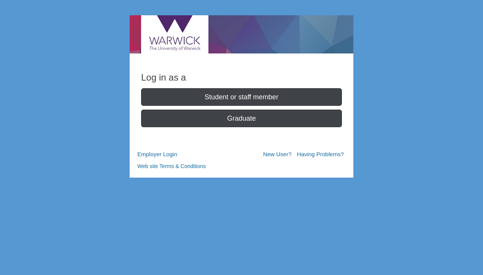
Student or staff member (241, 97)
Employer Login (157, 154)
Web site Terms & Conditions (171, 166)
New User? (277, 154)
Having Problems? (320, 154)
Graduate (241, 118)
